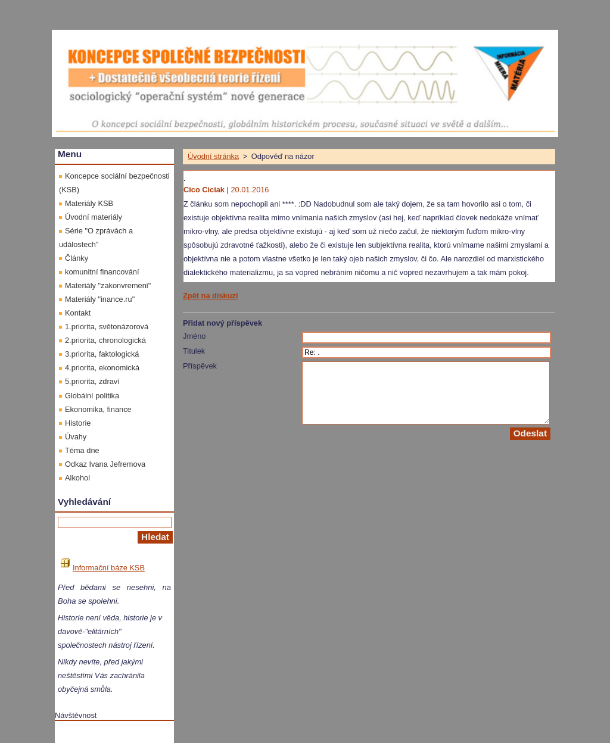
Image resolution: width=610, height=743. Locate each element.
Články (76, 258)
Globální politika (92, 395)
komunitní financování (102, 271)
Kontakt (78, 312)
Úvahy (75, 436)
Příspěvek (200, 365)
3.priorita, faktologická (102, 353)
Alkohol (77, 477)
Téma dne (82, 450)
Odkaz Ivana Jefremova (105, 464)
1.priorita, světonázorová (106, 326)
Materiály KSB (89, 203)
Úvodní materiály (93, 217)
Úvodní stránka (213, 156)
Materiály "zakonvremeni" (108, 285)
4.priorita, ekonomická (102, 367)
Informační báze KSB (103, 567)
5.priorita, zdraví (92, 381)
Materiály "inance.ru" (100, 299)
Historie (78, 423)
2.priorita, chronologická (105, 340)
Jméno (194, 336)
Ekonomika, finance (98, 409)
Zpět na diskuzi (210, 295)
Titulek (194, 350)
